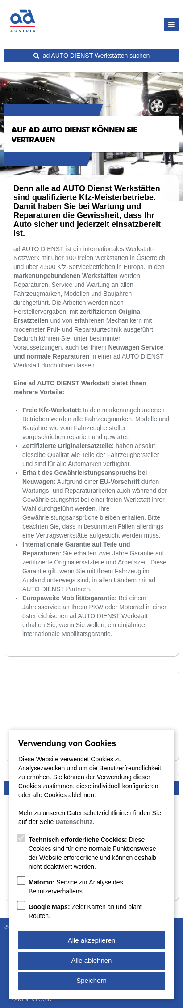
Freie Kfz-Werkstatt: (51, 410)
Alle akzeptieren (92, 940)
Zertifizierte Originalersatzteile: (68, 445)
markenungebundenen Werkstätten (65, 275)
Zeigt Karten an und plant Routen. (85, 911)
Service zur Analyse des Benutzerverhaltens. (76, 887)
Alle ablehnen (91, 960)
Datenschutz (73, 821)
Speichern (91, 980)
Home (11, 89)
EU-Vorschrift (120, 481)
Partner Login (31, 999)
